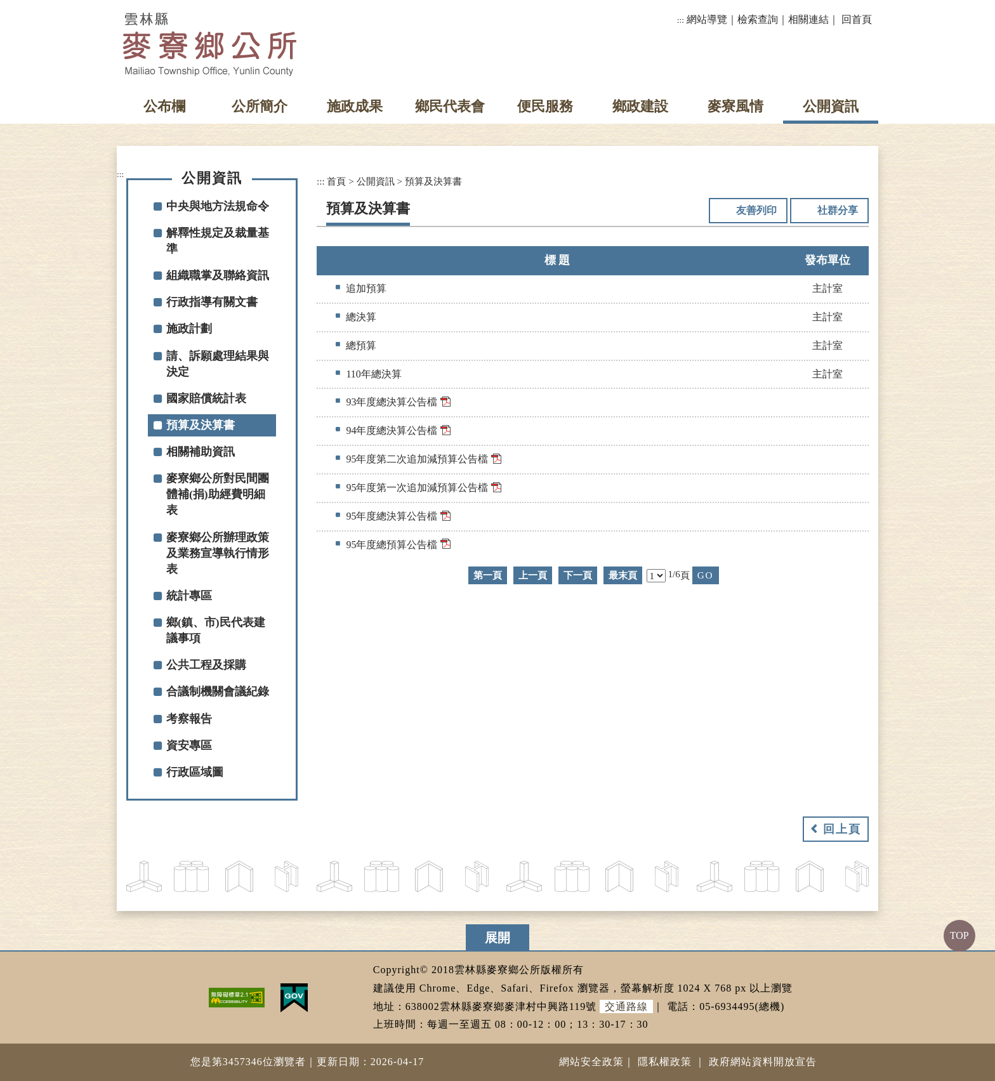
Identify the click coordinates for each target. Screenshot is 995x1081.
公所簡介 (259, 106)
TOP (959, 935)
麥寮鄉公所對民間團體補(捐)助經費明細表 (217, 494)
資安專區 (189, 745)
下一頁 (577, 575)
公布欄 (164, 106)
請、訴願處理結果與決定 (217, 364)
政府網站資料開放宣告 (763, 1061)
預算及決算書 (200, 425)
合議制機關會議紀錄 (217, 691)
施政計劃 (189, 328)
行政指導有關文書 (212, 302)
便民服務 (545, 106)
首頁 (336, 181)
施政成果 (355, 106)
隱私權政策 (665, 1061)
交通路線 (626, 1006)
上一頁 (532, 575)
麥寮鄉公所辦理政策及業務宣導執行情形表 (217, 553)
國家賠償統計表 (206, 398)
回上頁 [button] (842, 829)
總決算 (361, 316)
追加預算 (366, 288)
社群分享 (837, 210)
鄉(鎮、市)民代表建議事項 (215, 630)
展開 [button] (497, 938)
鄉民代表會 (450, 106)
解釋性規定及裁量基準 (217, 240)
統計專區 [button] (189, 595)
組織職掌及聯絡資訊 (217, 275)
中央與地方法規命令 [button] (217, 206)
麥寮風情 (735, 106)
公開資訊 (831, 106)
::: (680, 20)
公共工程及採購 (206, 664)
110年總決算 (373, 374)
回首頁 (856, 19)
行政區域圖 (194, 772)
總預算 (361, 345)
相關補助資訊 (200, 451)
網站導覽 (707, 19)
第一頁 (487, 575)
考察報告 (189, 718)
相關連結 (808, 19)
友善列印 (756, 210)
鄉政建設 (640, 106)
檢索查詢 (757, 19)
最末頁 (623, 575)
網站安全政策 (591, 1061)
